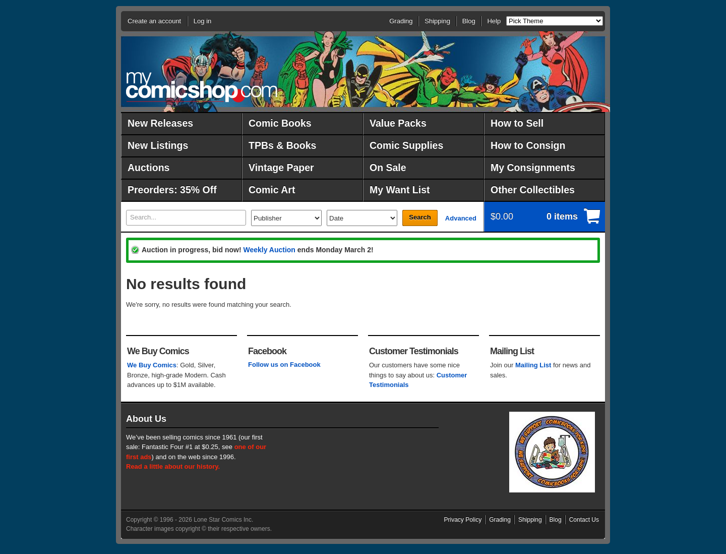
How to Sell (517, 123)
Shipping (437, 21)
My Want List (400, 189)
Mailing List (533, 365)
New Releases (160, 123)
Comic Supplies (406, 145)
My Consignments (533, 167)
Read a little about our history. (173, 466)
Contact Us (584, 519)
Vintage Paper (281, 167)
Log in (202, 21)
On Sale (388, 167)
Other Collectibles (533, 189)
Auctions (148, 167)
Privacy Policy (463, 519)
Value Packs (398, 123)
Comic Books (280, 123)
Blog (468, 21)
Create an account (154, 21)
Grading (400, 21)
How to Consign (528, 145)
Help (494, 21)
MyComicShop (201, 87)
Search (420, 217)
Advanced (460, 218)
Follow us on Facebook (284, 364)
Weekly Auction (269, 250)
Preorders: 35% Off (172, 189)
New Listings (158, 145)
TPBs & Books (282, 145)
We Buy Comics (151, 365)
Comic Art (272, 189)
